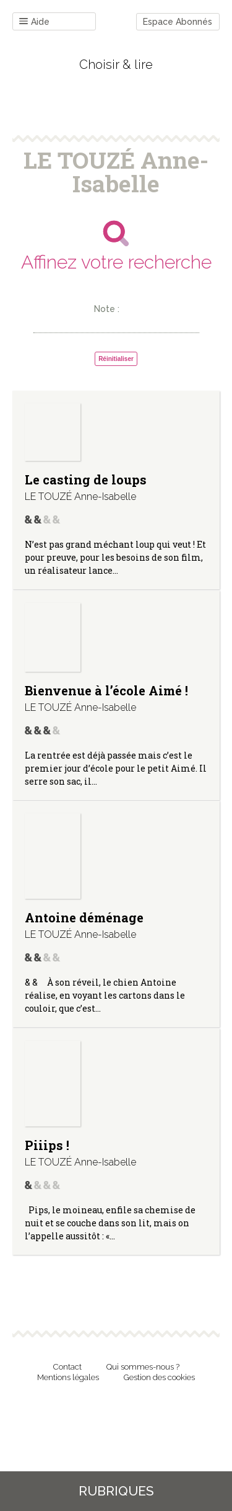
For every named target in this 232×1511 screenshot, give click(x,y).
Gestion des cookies (159, 1377)
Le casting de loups (86, 479)
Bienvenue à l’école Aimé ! (106, 690)
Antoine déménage (84, 917)
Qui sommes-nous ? (142, 1366)
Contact (67, 1366)
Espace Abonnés (177, 22)
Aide (34, 22)
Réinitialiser (116, 358)
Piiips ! (47, 1145)
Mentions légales (68, 1377)
